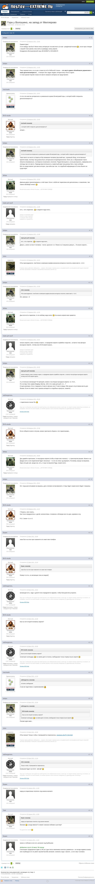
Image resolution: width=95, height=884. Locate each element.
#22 (90, 615)
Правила (22, 14)
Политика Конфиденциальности (86, 877)
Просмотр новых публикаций (53, 11)
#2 (90, 63)
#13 (90, 363)
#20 (90, 558)
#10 (90, 282)
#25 (90, 698)
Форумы (5, 11)
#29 (90, 810)
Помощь (17, 880)
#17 (90, 479)
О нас (30, 14)
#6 (90, 175)
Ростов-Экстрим (5, 877)
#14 (90, 395)
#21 (90, 586)
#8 (90, 230)
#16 (90, 452)
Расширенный (93, 12)
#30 (90, 836)
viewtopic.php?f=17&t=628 (65, 735)
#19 (90, 532)
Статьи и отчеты (27, 11)
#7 (90, 203)
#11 (90, 308)
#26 (90, 728)
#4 (90, 115)
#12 (90, 336)
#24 (90, 672)
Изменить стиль (8, 880)
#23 (90, 642)
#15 (90, 424)
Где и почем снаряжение (9, 14)
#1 (90, 37)
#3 (90, 89)
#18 (90, 505)
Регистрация (90, 1)
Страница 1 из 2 (5, 28)
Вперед (18, 28)
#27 (90, 754)
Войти (83, 1)
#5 (90, 143)
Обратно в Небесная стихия (86, 863)
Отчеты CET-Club (24, 411)
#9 (90, 256)
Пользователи (15, 11)
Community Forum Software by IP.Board (84, 880)
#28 (90, 784)
